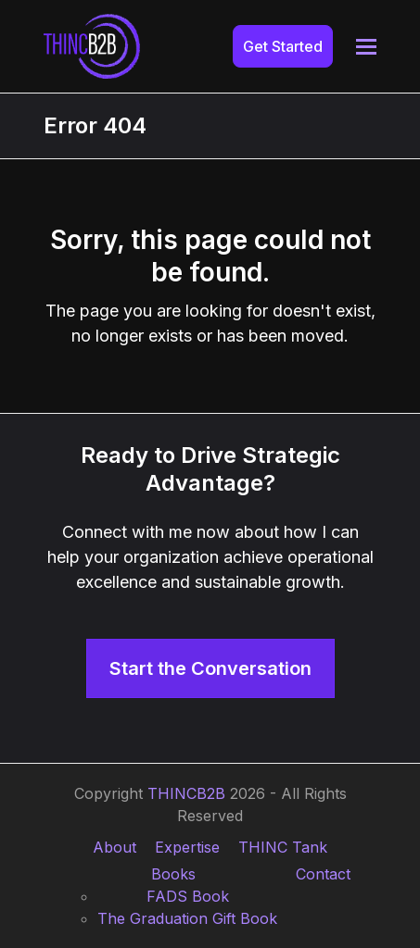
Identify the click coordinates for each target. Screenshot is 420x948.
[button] (366, 47)
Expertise (187, 847)
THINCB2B (186, 793)
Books (173, 874)
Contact (323, 874)
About (114, 847)
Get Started (283, 46)
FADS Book (187, 896)
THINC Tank (282, 847)
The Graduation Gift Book (187, 918)
